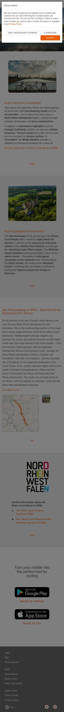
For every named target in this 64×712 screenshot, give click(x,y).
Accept (50, 38)
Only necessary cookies (22, 32)
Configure (50, 32)
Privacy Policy (15, 24)
